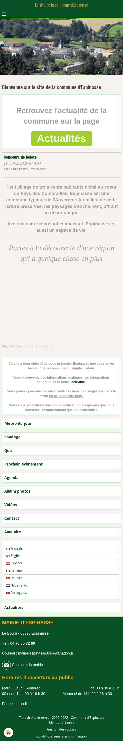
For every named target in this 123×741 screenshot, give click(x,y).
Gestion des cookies (61, 729)
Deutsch (14, 578)
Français (14, 549)
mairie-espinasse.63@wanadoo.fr (45, 653)
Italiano (14, 571)
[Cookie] (8, 732)
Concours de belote (20, 157)
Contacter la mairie (27, 665)
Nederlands (17, 585)
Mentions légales (61, 722)
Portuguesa (17, 593)
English (13, 556)
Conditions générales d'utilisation (61, 736)
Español (14, 563)
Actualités (61, 138)
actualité (78, 382)
